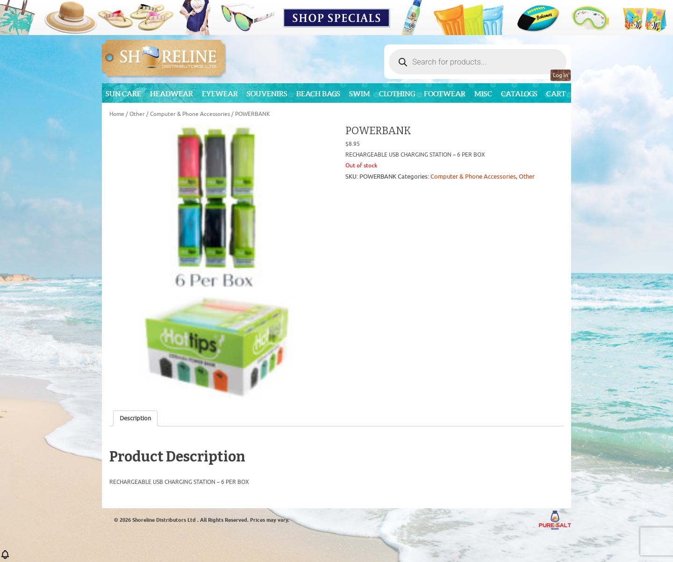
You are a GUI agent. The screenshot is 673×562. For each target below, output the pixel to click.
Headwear (171, 94)
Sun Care (123, 94)
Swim (359, 94)
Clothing (397, 94)
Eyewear (220, 94)
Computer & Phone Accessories (190, 114)
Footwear (444, 94)
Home (116, 114)
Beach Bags (318, 94)
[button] (5, 558)
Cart (556, 94)
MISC (483, 94)
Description (135, 418)
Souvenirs (267, 94)
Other (137, 114)
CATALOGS (519, 94)
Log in (560, 75)
